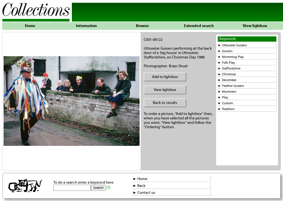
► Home (140, 179)
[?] (108, 188)
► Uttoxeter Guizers (232, 45)
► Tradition (226, 109)
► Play (223, 97)
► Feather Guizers (231, 86)
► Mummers (227, 91)
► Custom (225, 103)
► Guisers (225, 51)
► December (227, 80)
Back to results (165, 103)
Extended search (199, 26)
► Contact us (144, 193)
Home (30, 26)
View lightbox (255, 26)
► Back (139, 186)
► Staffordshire (229, 68)
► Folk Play (226, 63)
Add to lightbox (165, 77)
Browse (142, 26)
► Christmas (227, 74)
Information (86, 26)
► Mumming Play (231, 57)
